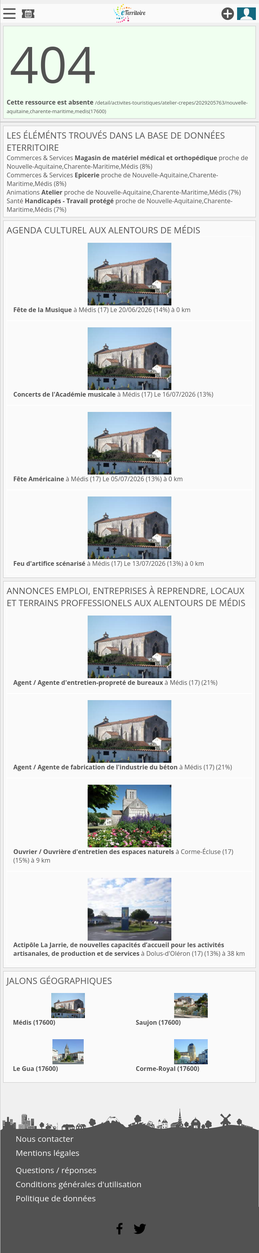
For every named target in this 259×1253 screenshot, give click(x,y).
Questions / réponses (56, 1170)
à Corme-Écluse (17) (123, 851)
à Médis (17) (61, 309)
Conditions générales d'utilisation (79, 1184)
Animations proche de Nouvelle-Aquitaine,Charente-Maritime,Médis (117, 192)
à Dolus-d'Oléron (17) (118, 949)
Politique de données (56, 1198)
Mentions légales (47, 1152)
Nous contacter (45, 1138)
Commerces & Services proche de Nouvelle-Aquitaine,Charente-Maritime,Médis (127, 162)
